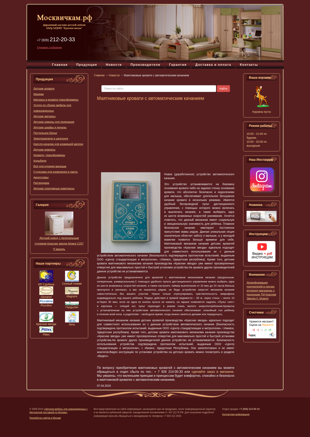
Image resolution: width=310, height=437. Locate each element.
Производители (145, 64)
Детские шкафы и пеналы (49, 127)
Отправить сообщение (49, 47)
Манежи (38, 94)
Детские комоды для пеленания (53, 121)
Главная (60, 64)
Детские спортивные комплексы (53, 188)
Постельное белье (45, 133)
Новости (114, 64)
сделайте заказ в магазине (212, 371)
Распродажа (41, 183)
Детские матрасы (44, 116)
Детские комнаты (44, 149)
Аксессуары (41, 177)
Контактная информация (236, 414)
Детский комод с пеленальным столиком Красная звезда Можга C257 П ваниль (59, 243)
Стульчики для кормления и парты (55, 171)
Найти (223, 88)
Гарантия (178, 64)
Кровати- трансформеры (49, 155)
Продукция (86, 64)
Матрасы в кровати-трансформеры (55, 99)
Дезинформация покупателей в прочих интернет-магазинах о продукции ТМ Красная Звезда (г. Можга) (261, 290)
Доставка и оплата (213, 64)
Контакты (249, 64)
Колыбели (39, 160)
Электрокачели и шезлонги (50, 138)
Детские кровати (43, 88)
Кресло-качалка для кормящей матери (58, 144)
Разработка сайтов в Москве (45, 418)
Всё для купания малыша (49, 166)
